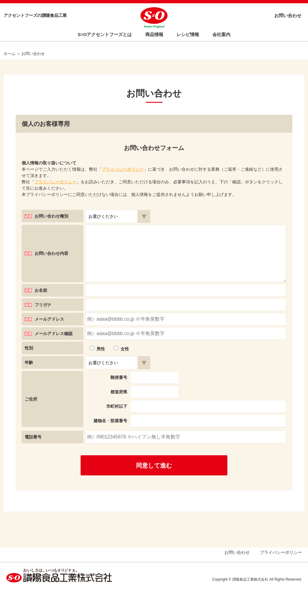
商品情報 (154, 34)
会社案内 (221, 34)
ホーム (9, 53)
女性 (125, 348)
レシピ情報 (188, 34)
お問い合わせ (287, 15)
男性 (101, 348)
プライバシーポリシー (123, 169)
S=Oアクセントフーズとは (105, 34)
